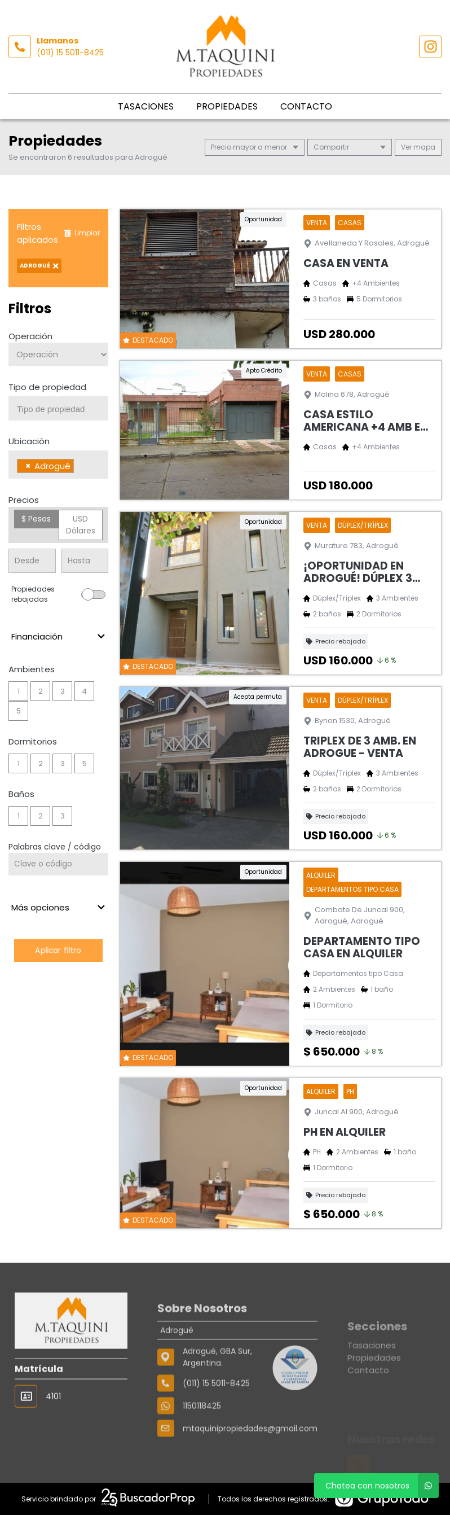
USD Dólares (80, 524)
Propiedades (227, 106)
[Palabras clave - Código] (58, 864)
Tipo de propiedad (47, 387)
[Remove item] (28, 465)
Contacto (306, 106)
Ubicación (29, 441)
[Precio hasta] (85, 561)
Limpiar (82, 233)
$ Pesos (36, 518)
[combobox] (58, 408)
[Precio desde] (32, 561)
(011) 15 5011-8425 (70, 52)
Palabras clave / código (54, 846)
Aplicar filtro (59, 950)
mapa (418, 147)
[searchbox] (62, 409)
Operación (30, 336)
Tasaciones (146, 106)
